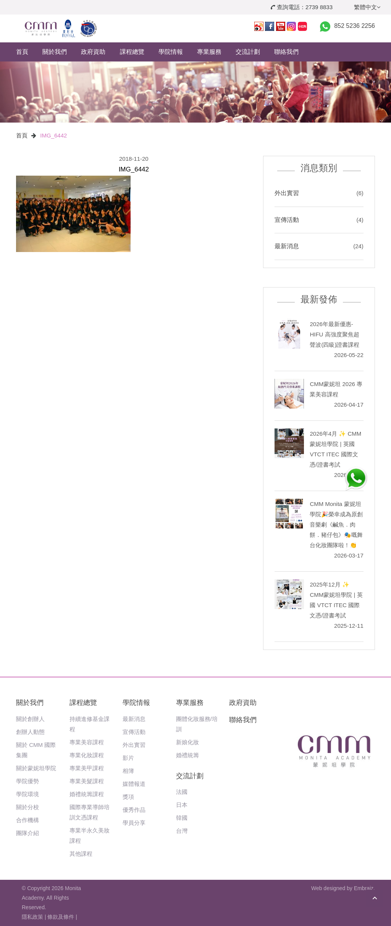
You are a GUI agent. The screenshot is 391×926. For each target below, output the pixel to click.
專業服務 (209, 51)
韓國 (181, 817)
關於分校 (27, 807)
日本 (181, 805)
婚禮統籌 (187, 755)
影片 (128, 758)
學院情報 (170, 51)
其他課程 (80, 853)
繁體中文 (367, 7)
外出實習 (287, 193)
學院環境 (27, 794)
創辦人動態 (30, 732)
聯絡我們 (286, 51)
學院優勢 (27, 781)
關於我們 (54, 51)
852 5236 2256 (354, 26)
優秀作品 (134, 809)
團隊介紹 (27, 833)
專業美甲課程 (86, 768)
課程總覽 (132, 51)
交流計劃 (248, 51)
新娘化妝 (187, 742)
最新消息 (287, 246)
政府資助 (93, 51)
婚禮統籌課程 (86, 794)
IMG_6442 (53, 135)
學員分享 (134, 822)
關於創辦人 (30, 719)
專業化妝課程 (86, 755)
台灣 (181, 830)
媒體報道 (134, 784)
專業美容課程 (86, 742)
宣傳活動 (287, 220)
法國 (181, 792)
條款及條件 (60, 917)
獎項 (128, 796)
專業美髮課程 (86, 781)
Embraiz (363, 888)
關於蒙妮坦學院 (36, 768)
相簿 (128, 771)
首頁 (22, 51)
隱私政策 (32, 917)
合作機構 (27, 820)
